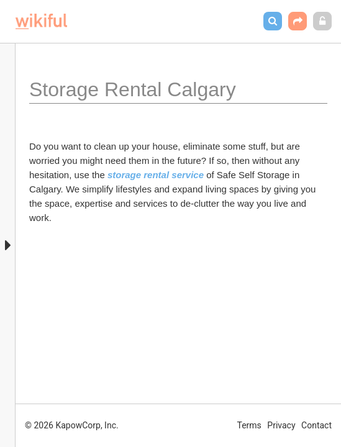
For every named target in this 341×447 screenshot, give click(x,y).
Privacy (281, 425)
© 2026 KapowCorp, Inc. (72, 425)
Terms (249, 425)
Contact (316, 425)
